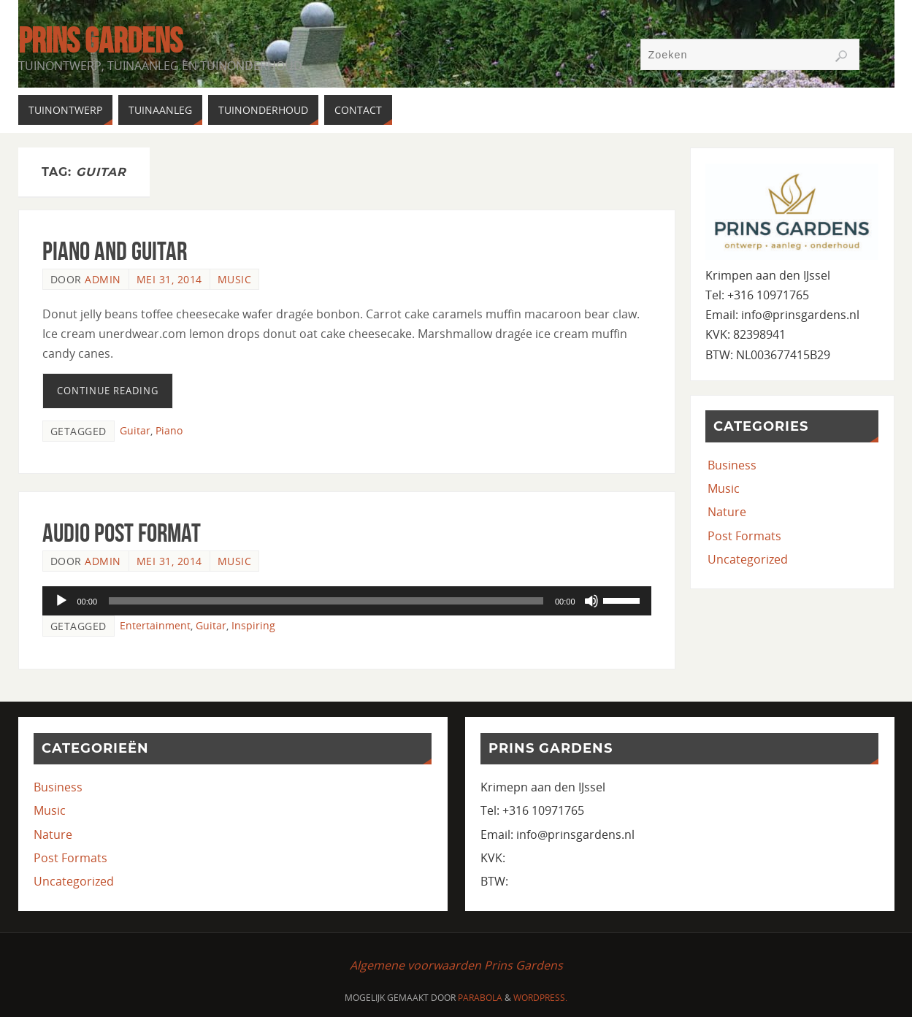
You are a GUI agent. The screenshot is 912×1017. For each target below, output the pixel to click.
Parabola (480, 997)
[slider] (326, 601)
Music (235, 279)
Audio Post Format (121, 532)
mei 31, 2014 (169, 279)
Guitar (135, 430)
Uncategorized (748, 559)
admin (103, 279)
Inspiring (253, 625)
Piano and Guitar (114, 251)
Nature (727, 512)
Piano (169, 430)
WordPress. (540, 997)
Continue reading (107, 390)
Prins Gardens (100, 41)
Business (732, 465)
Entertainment (155, 625)
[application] (346, 600)
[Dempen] (591, 601)
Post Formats (744, 536)
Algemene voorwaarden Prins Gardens (456, 965)
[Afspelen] (61, 601)
